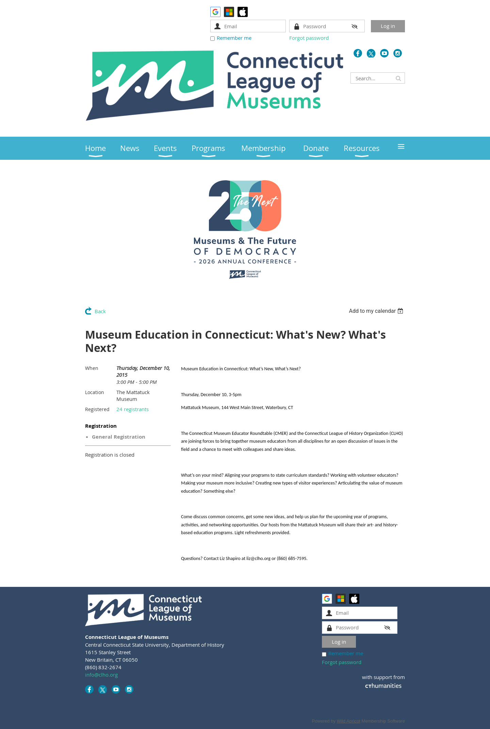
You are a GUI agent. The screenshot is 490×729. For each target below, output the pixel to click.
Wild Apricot (348, 721)
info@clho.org (101, 674)
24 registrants (132, 409)
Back (100, 311)
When (91, 368)
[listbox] (377, 311)
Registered (97, 409)
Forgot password (309, 37)
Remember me (234, 37)
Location (94, 392)
